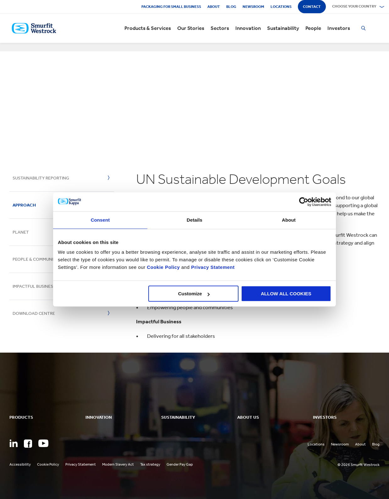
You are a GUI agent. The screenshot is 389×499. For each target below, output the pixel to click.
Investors (338, 28)
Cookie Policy (163, 267)
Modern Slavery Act (118, 464)
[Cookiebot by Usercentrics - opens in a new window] (303, 202)
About (213, 6)
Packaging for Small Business (171, 6)
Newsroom (253, 6)
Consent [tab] (100, 220)
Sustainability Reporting (41, 178)
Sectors (220, 28)
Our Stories (190, 28)
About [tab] (289, 220)
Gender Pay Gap (180, 464)
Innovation (248, 28)
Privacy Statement (212, 267)
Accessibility (20, 464)
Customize (194, 293)
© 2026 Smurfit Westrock (358, 464)
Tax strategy (150, 464)
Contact (312, 6)
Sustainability (283, 28)
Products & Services (147, 28)
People (313, 28)
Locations (281, 6)
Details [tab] (194, 220)
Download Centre (34, 313)
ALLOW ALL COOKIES (286, 293)
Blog (231, 6)
